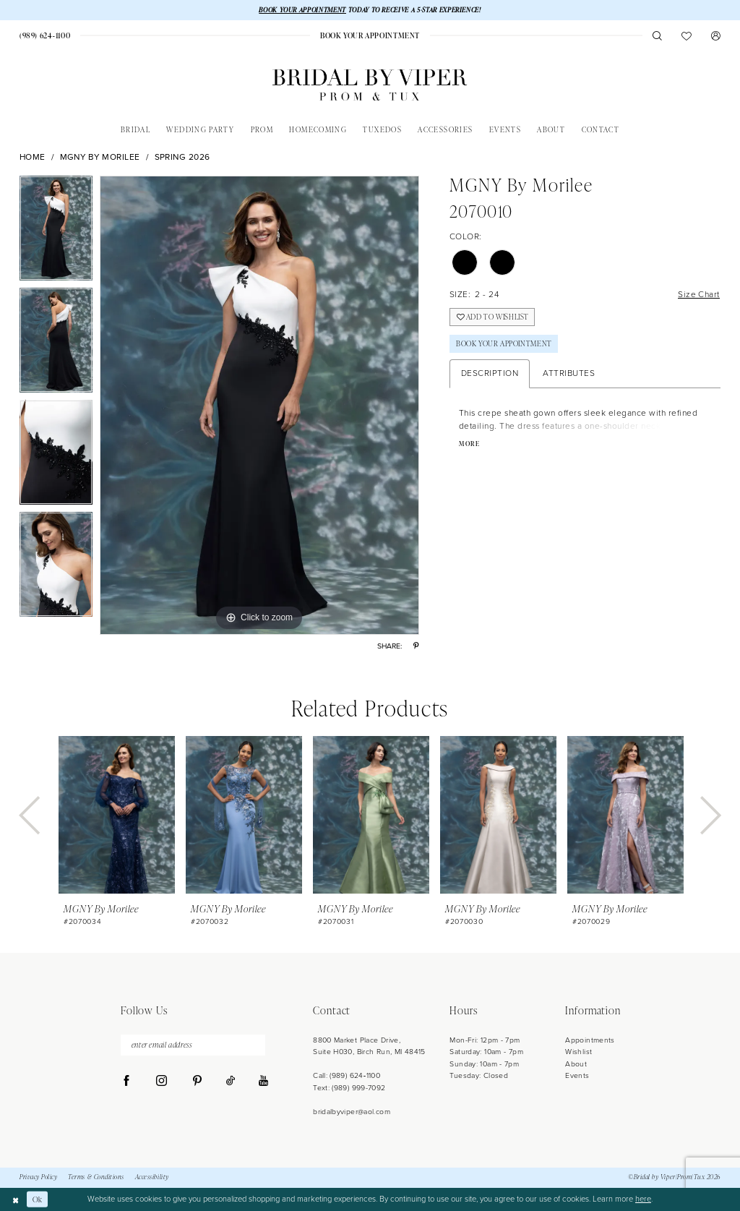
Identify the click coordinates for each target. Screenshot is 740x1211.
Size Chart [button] (699, 294)
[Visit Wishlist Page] (687, 35)
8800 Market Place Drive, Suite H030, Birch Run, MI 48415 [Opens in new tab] (369, 1046)
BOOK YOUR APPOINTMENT (302, 9)
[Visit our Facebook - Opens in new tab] (127, 1081)
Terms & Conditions (96, 1177)
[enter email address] (193, 1045)
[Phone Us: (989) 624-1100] (44, 36)
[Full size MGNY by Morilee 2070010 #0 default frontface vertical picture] (259, 405)
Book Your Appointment (504, 344)
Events (577, 1075)
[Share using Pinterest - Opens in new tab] (416, 646)
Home (33, 157)
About (576, 1063)
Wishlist (578, 1052)
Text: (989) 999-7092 (349, 1087)
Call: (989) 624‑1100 (346, 1075)
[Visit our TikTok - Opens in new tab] (230, 1081)
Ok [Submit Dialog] (38, 1199)
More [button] (469, 444)
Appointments (589, 1040)
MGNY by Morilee (100, 157)
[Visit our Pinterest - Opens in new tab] (197, 1081)
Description (490, 373)
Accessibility (152, 1177)
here (643, 1199)
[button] (716, 35)
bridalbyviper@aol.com (351, 1111)
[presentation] (117, 815)
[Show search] (657, 35)
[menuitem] (44, 36)
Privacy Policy (38, 1177)
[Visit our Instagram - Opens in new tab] (161, 1081)
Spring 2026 (183, 157)
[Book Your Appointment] (370, 36)
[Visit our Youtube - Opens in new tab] (263, 1082)
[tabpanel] (56, 232)
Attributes (569, 373)
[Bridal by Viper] (369, 85)
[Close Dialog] (16, 1199)
